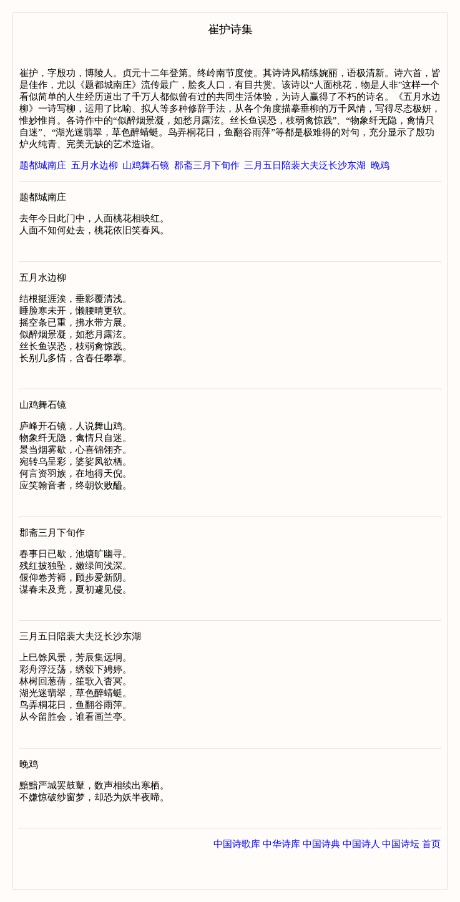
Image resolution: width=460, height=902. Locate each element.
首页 (431, 876)
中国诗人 (361, 876)
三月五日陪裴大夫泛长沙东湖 (305, 165)
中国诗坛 (400, 876)
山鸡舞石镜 (145, 165)
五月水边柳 (94, 165)
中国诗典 (321, 876)
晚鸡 (380, 165)
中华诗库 (281, 876)
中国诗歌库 (236, 876)
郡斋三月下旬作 (207, 165)
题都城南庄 (42, 165)
